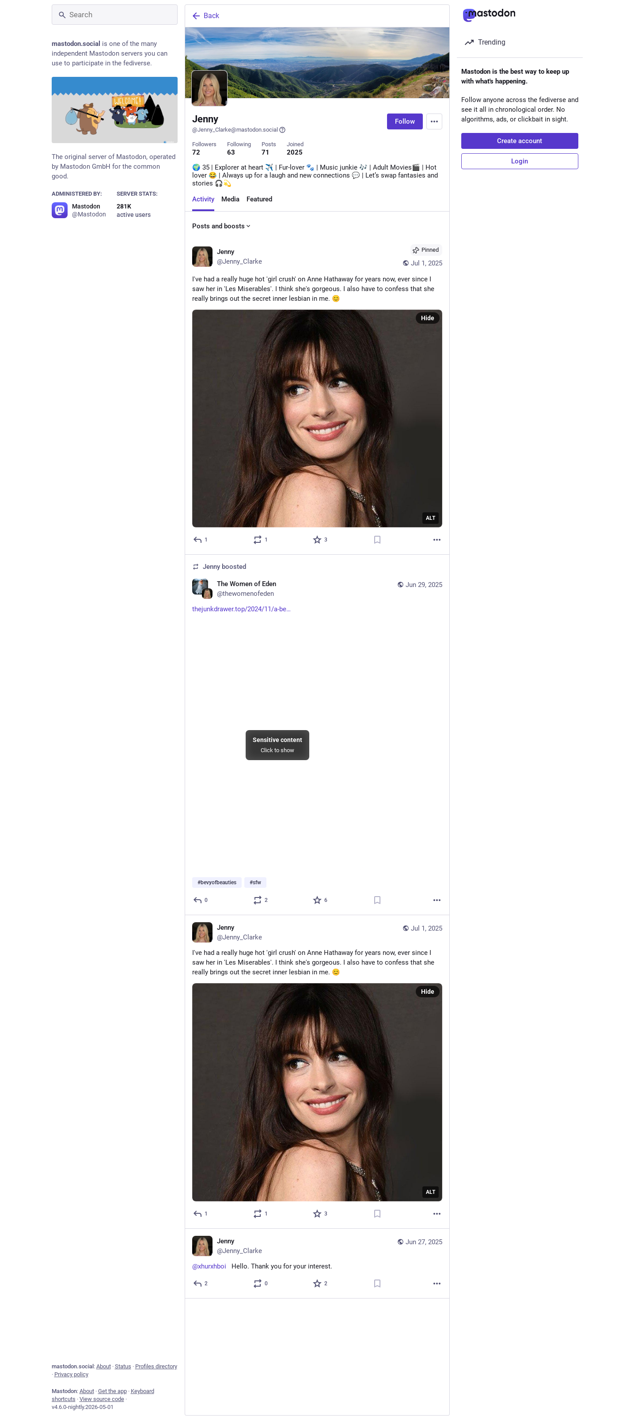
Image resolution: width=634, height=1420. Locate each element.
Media (230, 199)
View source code (102, 1399)
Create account (519, 141)
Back (205, 16)
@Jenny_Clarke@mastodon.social (239, 129)
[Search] (115, 14)
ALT (430, 518)
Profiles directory (156, 1366)
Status (123, 1366)
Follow (405, 121)
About (103, 1366)
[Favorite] (320, 539)
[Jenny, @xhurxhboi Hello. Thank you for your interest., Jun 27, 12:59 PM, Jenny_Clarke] (317, 1264)
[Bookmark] (377, 539)
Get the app (112, 1391)
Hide (427, 318)
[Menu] (434, 121)
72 (196, 152)
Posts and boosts (222, 226)
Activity (203, 199)
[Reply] (200, 539)
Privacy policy (71, 1374)
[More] (437, 539)
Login (519, 161)
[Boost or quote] (260, 539)
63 (231, 152)
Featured (259, 199)
